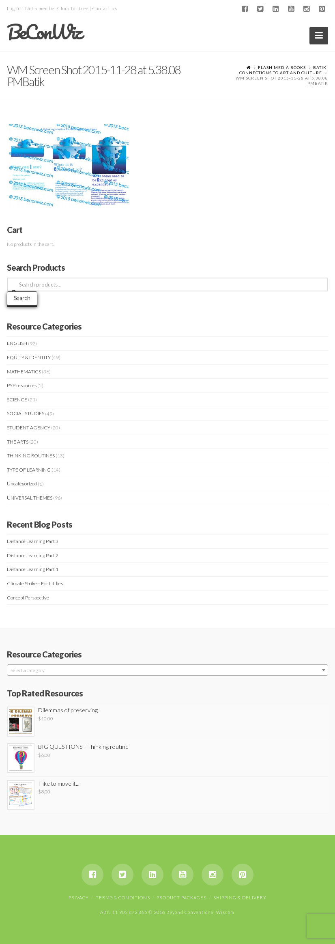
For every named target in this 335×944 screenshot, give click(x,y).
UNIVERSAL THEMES (29, 498)
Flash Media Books (282, 67)
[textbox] (167, 670)
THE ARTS (17, 442)
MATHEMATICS (24, 372)
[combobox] (168, 670)
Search (22, 297)
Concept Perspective (28, 598)
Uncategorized (22, 484)
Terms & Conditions (123, 897)
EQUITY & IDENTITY (29, 357)
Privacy (79, 897)
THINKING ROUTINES (31, 456)
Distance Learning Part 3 (32, 541)
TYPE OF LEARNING (29, 470)
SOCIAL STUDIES (25, 413)
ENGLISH (17, 343)
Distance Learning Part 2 (32, 555)
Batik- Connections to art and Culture (283, 70)
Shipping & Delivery (239, 897)
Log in (14, 8)
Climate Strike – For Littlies (35, 583)
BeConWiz (44, 32)
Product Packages (181, 897)
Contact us (104, 8)
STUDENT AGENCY (28, 428)
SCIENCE (17, 400)
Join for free (74, 8)
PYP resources (22, 385)
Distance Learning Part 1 (32, 569)
